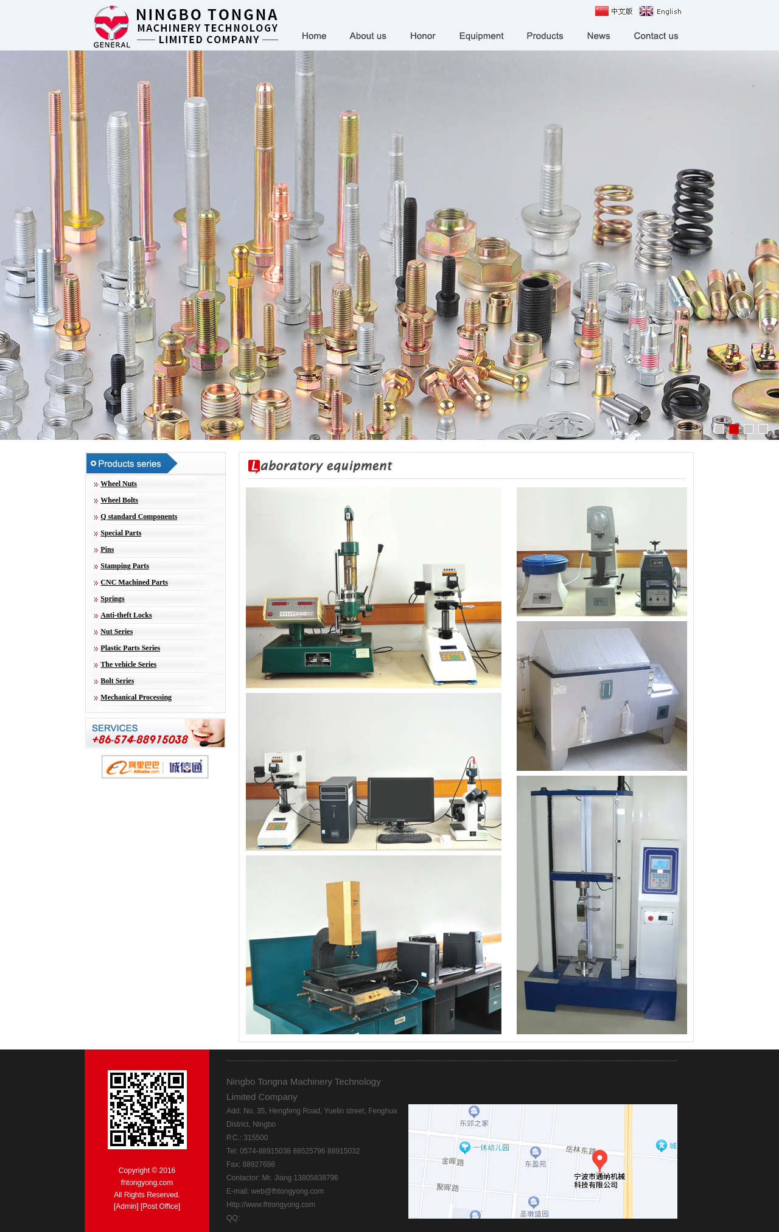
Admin (126, 1206)
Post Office (160, 1206)
